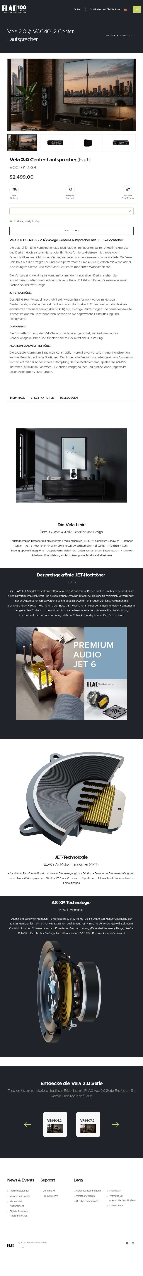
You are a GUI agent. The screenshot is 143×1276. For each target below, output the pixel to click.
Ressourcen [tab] (69, 398)
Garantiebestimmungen (88, 1191)
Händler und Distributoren (105, 9)
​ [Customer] (85, 9)
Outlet (77, 9)
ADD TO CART (71, 231)
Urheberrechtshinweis (87, 1201)
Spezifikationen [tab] (42, 398)
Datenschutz (116, 1205)
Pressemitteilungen (19, 1191)
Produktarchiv (50, 1196)
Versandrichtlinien (85, 1196)
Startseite (112, 36)
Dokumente (49, 1191)
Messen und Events (20, 1196)
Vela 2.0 (127, 36)
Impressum (115, 1191)
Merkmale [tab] (17, 398)
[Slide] (12, 95)
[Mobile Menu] (137, 9)
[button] (125, 9)
